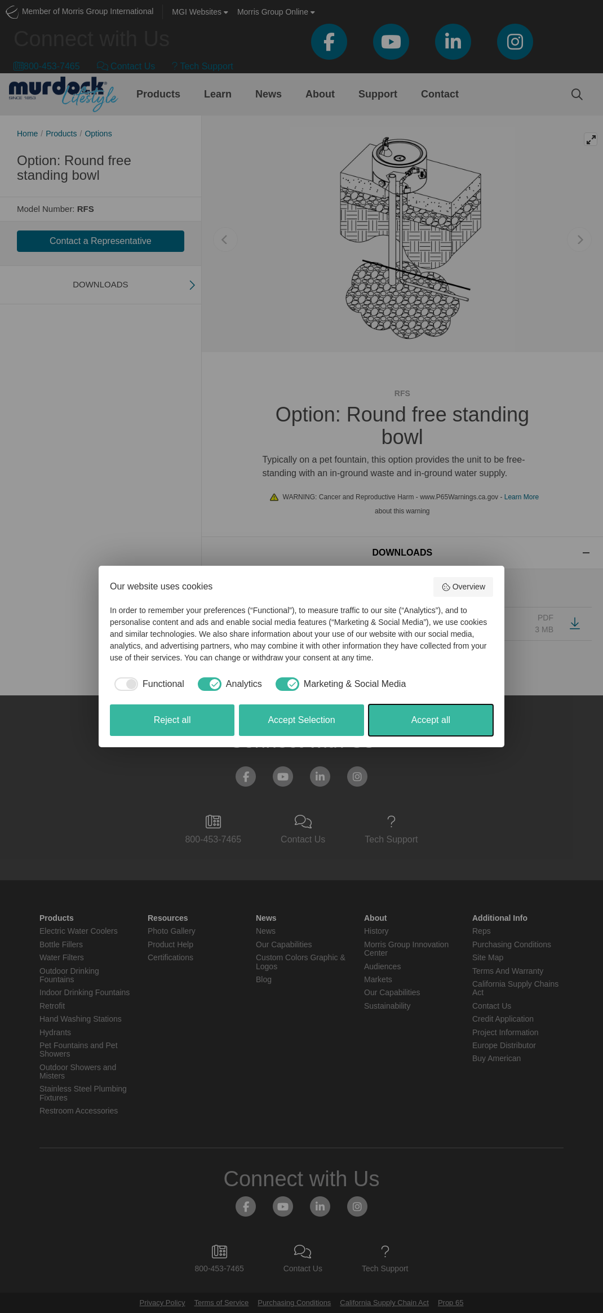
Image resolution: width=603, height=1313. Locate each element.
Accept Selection (301, 720)
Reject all (172, 720)
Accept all (430, 720)
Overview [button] (463, 587)
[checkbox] (147, 684)
